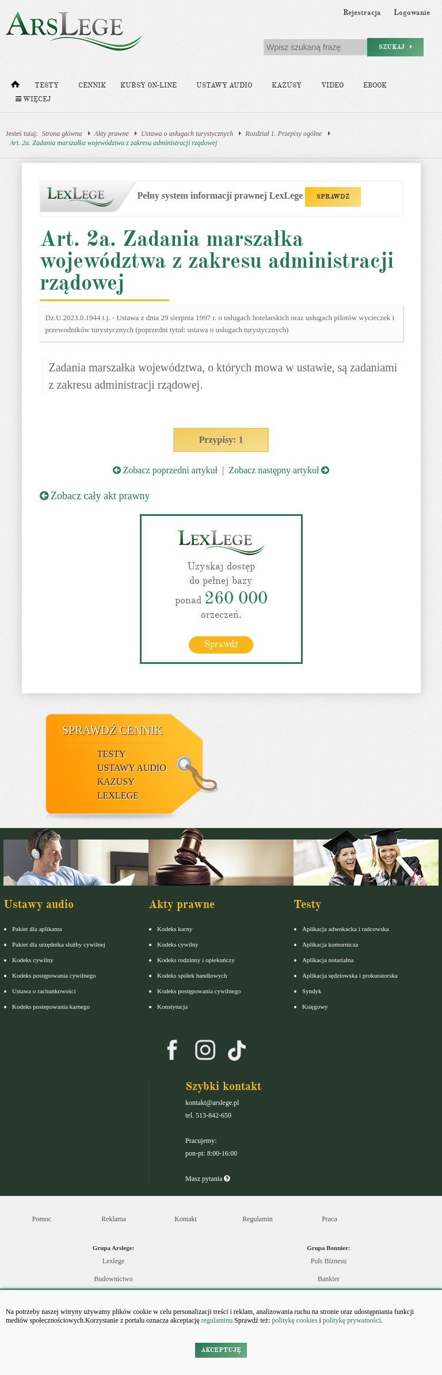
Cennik (92, 85)
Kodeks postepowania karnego (51, 1006)
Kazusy (287, 85)
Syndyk (312, 990)
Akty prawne (111, 134)
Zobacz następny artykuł (278, 470)
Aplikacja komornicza (330, 944)
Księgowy (315, 1006)
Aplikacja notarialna (328, 959)
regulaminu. (217, 1320)
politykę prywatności (352, 1320)
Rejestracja (362, 12)
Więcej (33, 99)
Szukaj (395, 47)
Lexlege (113, 1261)
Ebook (375, 85)
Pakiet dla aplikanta (37, 928)
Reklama (113, 1219)
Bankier (329, 1279)
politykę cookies (294, 1320)
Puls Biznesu (328, 1261)
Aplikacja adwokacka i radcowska (345, 928)
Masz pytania (207, 1179)
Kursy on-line (148, 85)
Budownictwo (113, 1279)
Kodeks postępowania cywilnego (54, 975)
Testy (47, 85)
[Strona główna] (15, 87)
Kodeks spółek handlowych (192, 975)
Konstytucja (172, 1006)
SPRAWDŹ (333, 196)
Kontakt (185, 1219)
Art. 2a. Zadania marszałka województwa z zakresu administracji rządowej (113, 143)
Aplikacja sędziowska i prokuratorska (350, 975)
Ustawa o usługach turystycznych (187, 134)
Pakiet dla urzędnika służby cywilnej (58, 944)
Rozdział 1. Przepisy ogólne (283, 134)
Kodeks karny (174, 928)
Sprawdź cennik (112, 730)
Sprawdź (221, 644)
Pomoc (41, 1219)
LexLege (118, 795)
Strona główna (62, 134)
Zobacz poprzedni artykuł (165, 470)
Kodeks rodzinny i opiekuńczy (196, 959)
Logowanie (412, 12)
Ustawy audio (224, 85)
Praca (329, 1219)
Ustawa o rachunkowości (44, 990)
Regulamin (257, 1219)
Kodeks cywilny (33, 959)
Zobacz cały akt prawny (95, 496)
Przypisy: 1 (221, 440)
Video (332, 85)
